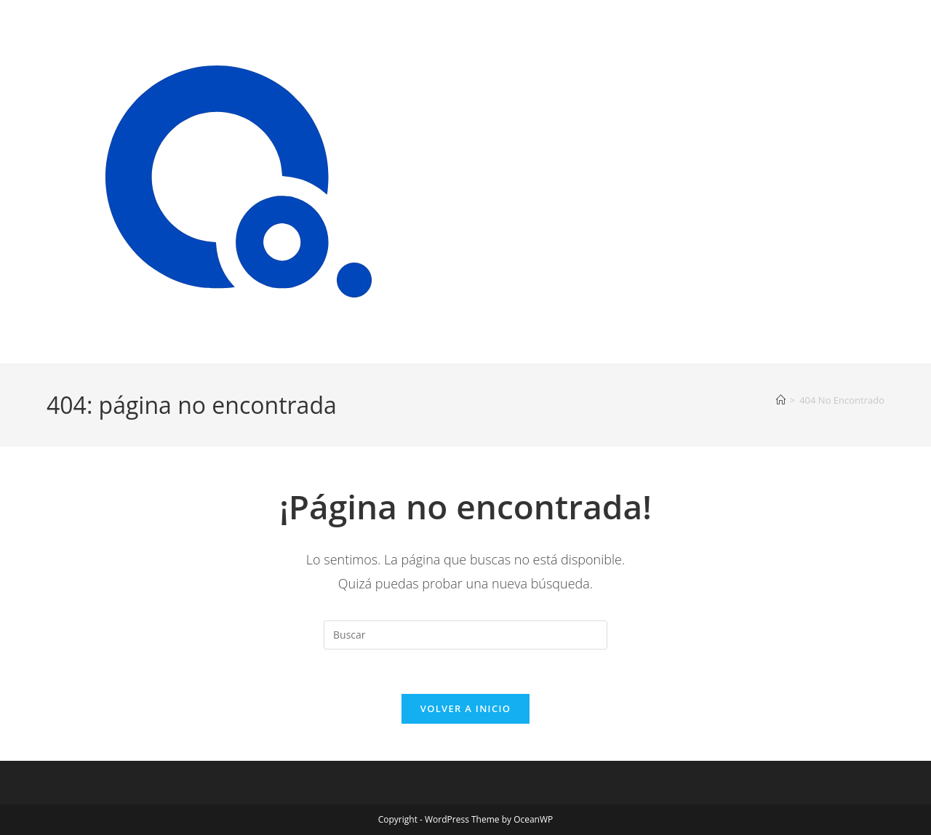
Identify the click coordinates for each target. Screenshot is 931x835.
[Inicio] (781, 400)
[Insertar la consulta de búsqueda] (465, 635)
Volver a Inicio (465, 708)
